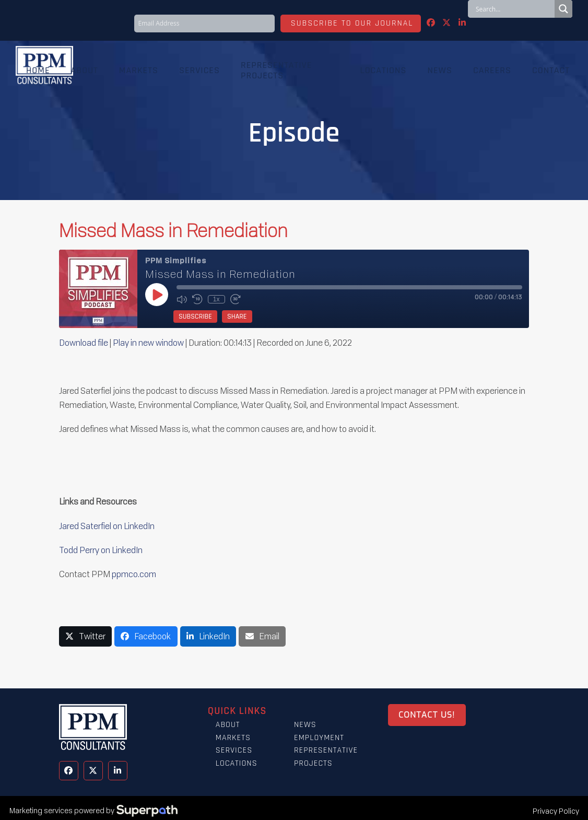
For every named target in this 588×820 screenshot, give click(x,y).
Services (234, 750)
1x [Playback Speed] (216, 299)
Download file (83, 342)
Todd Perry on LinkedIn (101, 550)
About (228, 724)
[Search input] (514, 9)
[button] (85, 636)
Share (237, 316)
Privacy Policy (556, 811)
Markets (233, 737)
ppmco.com (134, 574)
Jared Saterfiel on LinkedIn (107, 526)
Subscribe (195, 316)
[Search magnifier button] (563, 9)
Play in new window (148, 342)
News (305, 724)
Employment (319, 737)
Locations (236, 763)
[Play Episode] (156, 294)
